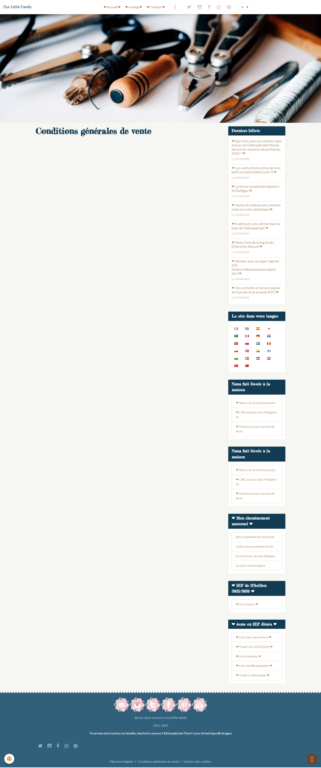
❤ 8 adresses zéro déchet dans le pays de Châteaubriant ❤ (256, 226)
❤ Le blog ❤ (133, 7)
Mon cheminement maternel (255, 538)
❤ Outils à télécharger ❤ (253, 676)
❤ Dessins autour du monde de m (255, 429)
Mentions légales (120, 762)
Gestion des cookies (198, 762)
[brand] (17, 7)
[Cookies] (9, 759)
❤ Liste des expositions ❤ (254, 638)
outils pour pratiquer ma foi (254, 547)
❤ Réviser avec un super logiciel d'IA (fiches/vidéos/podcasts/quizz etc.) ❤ (255, 267)
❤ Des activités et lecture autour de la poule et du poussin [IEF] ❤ (256, 290)
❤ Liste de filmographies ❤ (254, 667)
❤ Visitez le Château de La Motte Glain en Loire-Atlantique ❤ (256, 207)
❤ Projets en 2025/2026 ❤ (254, 647)
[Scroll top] (312, 759)
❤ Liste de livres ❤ (249, 657)
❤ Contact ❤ (156, 7)
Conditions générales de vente (158, 762)
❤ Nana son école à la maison (256, 403)
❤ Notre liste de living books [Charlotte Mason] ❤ (253, 244)
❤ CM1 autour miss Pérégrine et (256, 415)
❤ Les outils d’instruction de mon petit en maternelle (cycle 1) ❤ (256, 170)
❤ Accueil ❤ (112, 7)
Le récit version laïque (251, 566)
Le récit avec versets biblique (256, 557)
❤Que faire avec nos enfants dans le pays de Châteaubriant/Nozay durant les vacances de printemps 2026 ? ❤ (257, 147)
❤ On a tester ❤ (247, 605)
